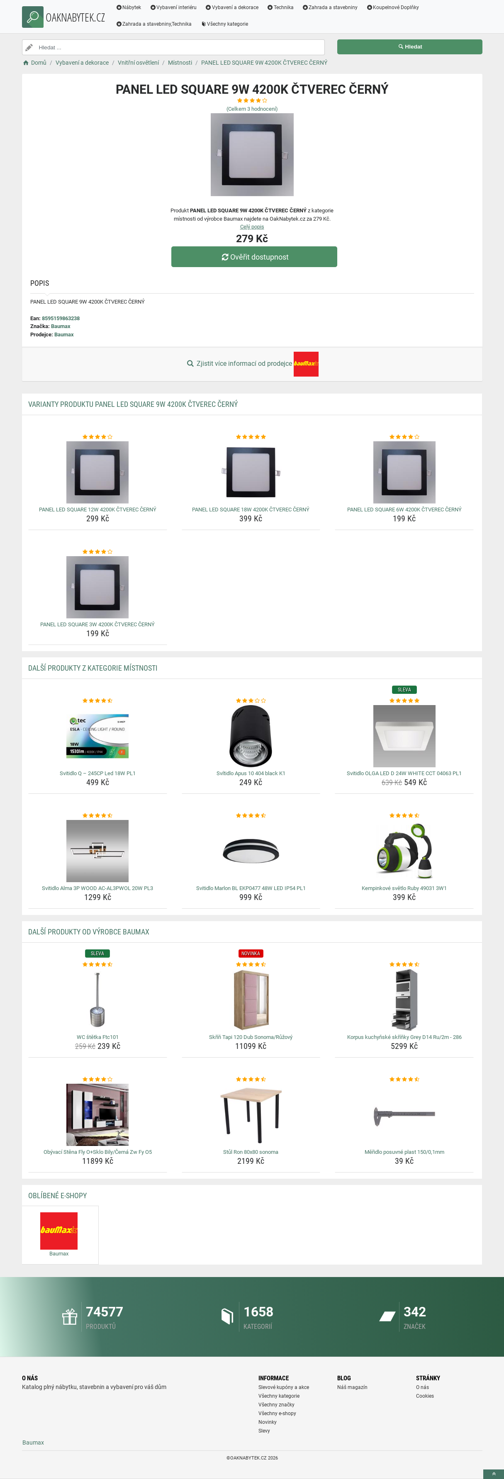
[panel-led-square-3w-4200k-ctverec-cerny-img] (98, 587)
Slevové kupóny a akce (283, 1387)
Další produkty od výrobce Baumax (88, 931)
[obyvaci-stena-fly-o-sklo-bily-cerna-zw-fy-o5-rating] (98, 1079)
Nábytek (128, 7)
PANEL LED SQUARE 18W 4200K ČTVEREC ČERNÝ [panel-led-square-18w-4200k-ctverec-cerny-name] (250, 509)
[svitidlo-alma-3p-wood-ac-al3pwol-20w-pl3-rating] (98, 816)
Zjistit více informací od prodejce (251, 364)
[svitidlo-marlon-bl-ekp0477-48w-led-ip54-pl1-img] (251, 851)
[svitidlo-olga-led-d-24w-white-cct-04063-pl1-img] (404, 736)
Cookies (425, 1396)
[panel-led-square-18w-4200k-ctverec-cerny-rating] (251, 437)
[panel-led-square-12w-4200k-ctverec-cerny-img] (98, 472)
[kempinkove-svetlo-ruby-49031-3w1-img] (404, 851)
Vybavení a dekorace (231, 7)
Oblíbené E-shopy (57, 1195)
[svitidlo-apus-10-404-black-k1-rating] (251, 701)
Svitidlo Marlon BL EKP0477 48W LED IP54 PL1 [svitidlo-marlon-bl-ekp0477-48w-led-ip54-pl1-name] (251, 888)
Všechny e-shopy (277, 1413)
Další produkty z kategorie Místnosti (93, 668)
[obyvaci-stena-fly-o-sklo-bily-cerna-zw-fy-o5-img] (98, 1115)
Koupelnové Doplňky (392, 7)
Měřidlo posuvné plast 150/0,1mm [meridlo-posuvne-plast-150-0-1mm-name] (404, 1152)
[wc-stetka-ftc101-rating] (98, 965)
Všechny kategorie (224, 24)
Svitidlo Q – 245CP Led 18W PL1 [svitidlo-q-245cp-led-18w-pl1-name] (98, 773)
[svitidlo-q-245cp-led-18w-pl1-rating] (98, 701)
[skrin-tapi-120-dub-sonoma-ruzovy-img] (251, 1000)
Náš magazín (352, 1387)
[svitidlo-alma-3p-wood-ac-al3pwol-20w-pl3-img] (98, 851)
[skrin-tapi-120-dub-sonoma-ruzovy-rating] (251, 965)
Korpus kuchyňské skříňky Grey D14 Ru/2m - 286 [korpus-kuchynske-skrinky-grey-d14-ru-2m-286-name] (404, 1037)
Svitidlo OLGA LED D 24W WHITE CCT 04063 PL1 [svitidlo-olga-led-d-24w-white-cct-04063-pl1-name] (404, 773)
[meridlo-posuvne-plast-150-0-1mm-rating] (404, 1079)
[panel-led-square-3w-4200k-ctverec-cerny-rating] (98, 552)
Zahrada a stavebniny (330, 7)
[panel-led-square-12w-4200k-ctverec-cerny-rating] (98, 437)
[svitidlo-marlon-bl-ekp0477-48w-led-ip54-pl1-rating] (251, 816)
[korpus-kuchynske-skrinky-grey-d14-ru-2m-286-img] (404, 1000)
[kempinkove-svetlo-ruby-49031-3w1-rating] (404, 816)
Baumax (61, 326)
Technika (280, 7)
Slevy (264, 1431)
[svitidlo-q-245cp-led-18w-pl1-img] (98, 736)
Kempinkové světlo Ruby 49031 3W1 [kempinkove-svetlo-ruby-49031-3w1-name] (404, 888)
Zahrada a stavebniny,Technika (154, 24)
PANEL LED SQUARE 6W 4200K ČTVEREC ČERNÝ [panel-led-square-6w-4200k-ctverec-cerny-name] (404, 509)
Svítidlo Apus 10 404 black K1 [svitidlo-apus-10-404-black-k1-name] (251, 773)
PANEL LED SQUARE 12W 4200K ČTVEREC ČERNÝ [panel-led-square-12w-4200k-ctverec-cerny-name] (97, 509)
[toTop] (493, 1474)
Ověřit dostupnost (253, 257)
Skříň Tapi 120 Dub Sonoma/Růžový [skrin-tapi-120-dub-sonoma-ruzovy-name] (250, 1037)
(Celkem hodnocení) (252, 109)
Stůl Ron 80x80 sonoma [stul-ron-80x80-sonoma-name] (250, 1152)
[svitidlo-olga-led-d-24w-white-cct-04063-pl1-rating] (404, 701)
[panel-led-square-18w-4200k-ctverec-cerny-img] (251, 472)
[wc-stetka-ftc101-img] (98, 1000)
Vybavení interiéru (173, 7)
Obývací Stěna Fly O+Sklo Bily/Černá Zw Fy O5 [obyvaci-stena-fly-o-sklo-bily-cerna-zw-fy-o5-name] (98, 1152)
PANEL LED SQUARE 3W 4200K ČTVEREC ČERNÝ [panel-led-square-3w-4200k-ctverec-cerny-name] (97, 624)
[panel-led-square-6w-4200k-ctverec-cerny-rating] (404, 437)
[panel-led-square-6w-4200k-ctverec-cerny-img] (404, 472)
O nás (422, 1387)
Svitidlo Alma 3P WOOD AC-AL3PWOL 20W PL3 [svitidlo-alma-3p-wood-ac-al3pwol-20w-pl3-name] (97, 888)
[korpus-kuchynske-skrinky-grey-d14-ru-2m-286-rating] (404, 965)
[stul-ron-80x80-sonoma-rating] (251, 1079)
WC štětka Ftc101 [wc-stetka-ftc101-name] (98, 1037)
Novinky (267, 1422)
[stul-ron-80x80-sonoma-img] (251, 1115)
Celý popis (252, 227)
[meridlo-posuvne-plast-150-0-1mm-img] (404, 1115)
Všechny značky (276, 1405)
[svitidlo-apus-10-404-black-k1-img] (251, 736)
